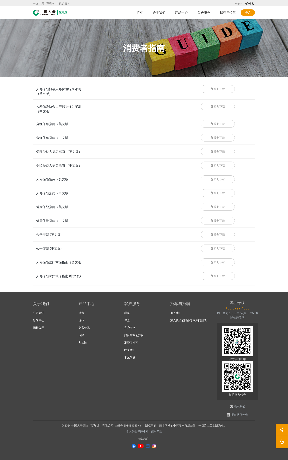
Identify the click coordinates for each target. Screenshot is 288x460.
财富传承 (84, 327)
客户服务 (203, 12)
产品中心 (181, 12)
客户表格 (129, 327)
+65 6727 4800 (237, 308)
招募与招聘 (180, 303)
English (238, 3)
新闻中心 (38, 320)
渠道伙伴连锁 (237, 414)
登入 (248, 12)
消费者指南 (131, 342)
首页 (140, 12)
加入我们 (175, 312)
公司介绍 (38, 312)
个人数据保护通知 (137, 431)
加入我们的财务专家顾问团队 (188, 320)
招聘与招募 (228, 12)
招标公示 (38, 327)
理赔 (127, 312)
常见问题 (129, 357)
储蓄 (81, 312)
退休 (81, 320)
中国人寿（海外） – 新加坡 (50, 3)
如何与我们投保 (134, 335)
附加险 (83, 342)
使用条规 (156, 431)
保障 (81, 335)
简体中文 (249, 3)
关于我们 (159, 12)
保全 (127, 320)
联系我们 (129, 350)
